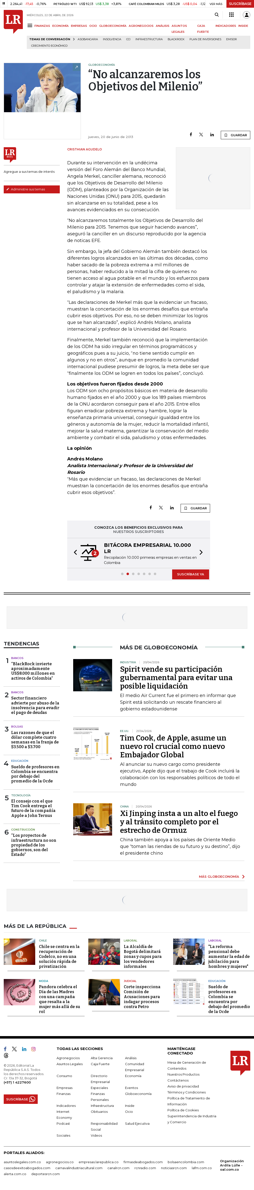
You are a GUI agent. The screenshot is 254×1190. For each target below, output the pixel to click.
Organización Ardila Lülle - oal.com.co (232, 1165)
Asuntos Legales (70, 1064)
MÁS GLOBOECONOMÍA (219, 876)
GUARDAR (235, 135)
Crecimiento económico (49, 45)
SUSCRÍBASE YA (190, 574)
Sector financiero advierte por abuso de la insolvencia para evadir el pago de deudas (35, 705)
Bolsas (17, 726)
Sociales (63, 1135)
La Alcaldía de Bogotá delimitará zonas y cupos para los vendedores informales (143, 956)
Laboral (130, 940)
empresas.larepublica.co (99, 1162)
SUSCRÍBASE (240, 3)
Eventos (131, 1088)
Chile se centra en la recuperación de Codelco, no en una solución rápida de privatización (59, 956)
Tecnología (21, 795)
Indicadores (66, 1106)
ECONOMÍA (60, 26)
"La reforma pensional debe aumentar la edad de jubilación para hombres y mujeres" (229, 956)
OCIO (93, 26)
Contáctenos (178, 1080)
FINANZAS (42, 26)
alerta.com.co (15, 1174)
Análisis (130, 1058)
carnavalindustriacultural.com (78, 1168)
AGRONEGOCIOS (141, 26)
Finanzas (63, 1094)
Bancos (17, 658)
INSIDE (243, 26)
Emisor (231, 39)
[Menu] (30, 25)
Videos (96, 1135)
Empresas (64, 1088)
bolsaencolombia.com (186, 1162)
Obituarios (99, 1112)
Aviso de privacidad (183, 1086)
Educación (19, 761)
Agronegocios (68, 1058)
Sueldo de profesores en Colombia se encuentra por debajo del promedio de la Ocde (35, 774)
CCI (128, 39)
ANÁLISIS (162, 26)
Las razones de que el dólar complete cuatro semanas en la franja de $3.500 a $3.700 (35, 739)
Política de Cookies (183, 1110)
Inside (129, 1106)
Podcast (63, 1123)
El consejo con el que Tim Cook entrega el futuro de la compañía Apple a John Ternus (33, 808)
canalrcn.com (118, 1168)
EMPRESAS (79, 26)
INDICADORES (226, 26)
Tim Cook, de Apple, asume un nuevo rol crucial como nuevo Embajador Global (173, 746)
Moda (43, 981)
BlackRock (176, 39)
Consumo (64, 1076)
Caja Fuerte (100, 1064)
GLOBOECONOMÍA (113, 26)
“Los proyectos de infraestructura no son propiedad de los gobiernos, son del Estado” (33, 845)
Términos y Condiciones (186, 1092)
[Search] (216, 14)
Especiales (99, 1088)
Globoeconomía (138, 1094)
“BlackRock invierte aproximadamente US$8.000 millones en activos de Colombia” (33, 671)
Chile (43, 940)
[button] (74, 553)
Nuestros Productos (183, 1074)
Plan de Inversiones (205, 39)
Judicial (130, 981)
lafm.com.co (202, 1168)
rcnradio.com (145, 1168)
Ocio (129, 1112)
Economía (133, 1076)
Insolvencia (112, 39)
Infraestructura (149, 39)
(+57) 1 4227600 (17, 1082)
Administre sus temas (25, 189)
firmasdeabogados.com (143, 1162)
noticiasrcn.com (174, 1168)
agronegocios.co (60, 1162)
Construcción (23, 829)
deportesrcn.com (45, 1174)
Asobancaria (88, 39)
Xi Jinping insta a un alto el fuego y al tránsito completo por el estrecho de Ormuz (179, 822)
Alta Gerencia (102, 1058)
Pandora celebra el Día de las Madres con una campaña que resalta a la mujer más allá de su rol (59, 999)
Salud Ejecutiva (137, 1123)
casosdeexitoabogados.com (27, 1168)
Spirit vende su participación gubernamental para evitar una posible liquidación (176, 678)
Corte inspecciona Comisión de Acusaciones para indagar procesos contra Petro (142, 996)
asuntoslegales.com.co (22, 1162)
